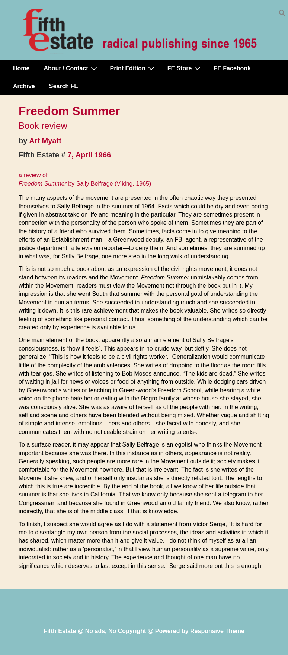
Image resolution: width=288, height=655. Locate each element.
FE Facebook (232, 68)
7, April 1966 (89, 155)
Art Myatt (45, 141)
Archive (24, 86)
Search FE (63, 86)
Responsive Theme (217, 631)
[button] (282, 15)
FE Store (185, 68)
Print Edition (133, 68)
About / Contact (71, 68)
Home (21, 68)
